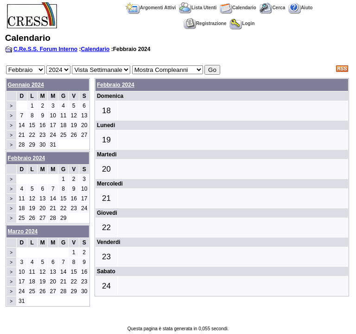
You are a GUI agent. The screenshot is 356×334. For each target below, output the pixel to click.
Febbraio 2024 (115, 85)
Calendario (238, 7)
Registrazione (205, 23)
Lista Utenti (197, 7)
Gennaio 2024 (26, 85)
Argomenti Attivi (151, 7)
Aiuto (300, 7)
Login (241, 23)
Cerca (272, 7)
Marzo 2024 (23, 231)
